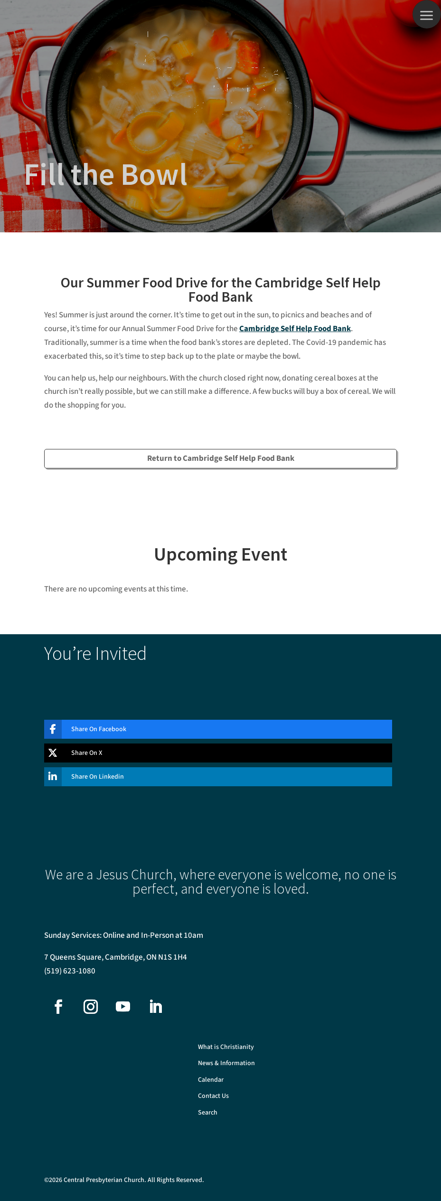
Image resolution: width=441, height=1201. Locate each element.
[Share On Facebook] (211, 729)
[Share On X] (211, 753)
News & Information (226, 1063)
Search (207, 1112)
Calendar (211, 1080)
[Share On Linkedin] (211, 776)
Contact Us (213, 1096)
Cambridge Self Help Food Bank (295, 328)
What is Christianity (226, 1047)
